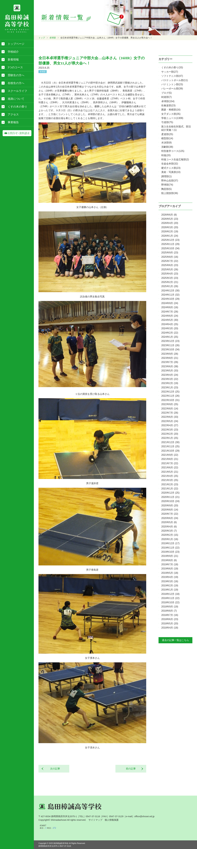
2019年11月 (170, 547)
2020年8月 (169, 509)
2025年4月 (169, 273)
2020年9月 (169, 505)
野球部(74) (167, 184)
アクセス (13, 114)
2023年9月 (169, 353)
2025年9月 (169, 252)
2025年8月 (169, 257)
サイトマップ (95, 820)
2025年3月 (169, 278)
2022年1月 (169, 438)
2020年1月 (169, 539)
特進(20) (166, 155)
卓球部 (52, 37)
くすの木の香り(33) (172, 67)
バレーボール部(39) (172, 88)
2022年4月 (169, 425)
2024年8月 (169, 307)
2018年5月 (169, 623)
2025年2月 (169, 282)
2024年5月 (169, 320)
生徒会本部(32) (169, 163)
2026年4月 (169, 223)
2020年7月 (169, 514)
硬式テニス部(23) (170, 168)
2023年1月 (169, 387)
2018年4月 (169, 627)
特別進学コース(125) (172, 151)
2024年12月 (170, 290)
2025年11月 (170, 244)
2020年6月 (169, 518)
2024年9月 (169, 303)
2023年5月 (169, 370)
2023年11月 (170, 345)
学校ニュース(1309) (172, 118)
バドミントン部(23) (172, 84)
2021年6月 (169, 467)
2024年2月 (169, 332)
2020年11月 (170, 497)
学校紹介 (13, 51)
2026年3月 (169, 227)
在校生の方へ (16, 83)
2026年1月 (169, 235)
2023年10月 (170, 349)
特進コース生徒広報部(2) (175, 159)
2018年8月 (169, 610)
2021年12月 (170, 442)
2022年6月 (169, 417)
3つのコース (15, 67)
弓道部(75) (167, 122)
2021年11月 (170, 446)
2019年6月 (169, 568)
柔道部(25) (167, 134)
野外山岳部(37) (169, 180)
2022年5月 (169, 421)
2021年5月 (169, 472)
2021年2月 (169, 484)
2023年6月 (169, 366)
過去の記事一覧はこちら (175, 640)
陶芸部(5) (166, 189)
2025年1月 (169, 286)
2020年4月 (169, 526)
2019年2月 (169, 585)
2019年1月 (169, 589)
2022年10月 (170, 400)
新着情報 (13, 59)
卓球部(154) (167, 101)
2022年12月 (170, 391)
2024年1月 (169, 337)
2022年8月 (169, 408)
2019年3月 (169, 581)
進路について (16, 98)
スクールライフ (17, 90)
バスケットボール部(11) (174, 80)
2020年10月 (170, 501)
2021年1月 (169, 488)
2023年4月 (169, 375)
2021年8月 (169, 459)
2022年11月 (170, 395)
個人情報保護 (112, 820)
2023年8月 (169, 358)
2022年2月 (169, 434)
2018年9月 (169, 606)
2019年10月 (170, 552)
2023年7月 (169, 362)
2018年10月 (170, 602)
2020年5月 (169, 522)
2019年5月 (169, 573)
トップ (41, 37)
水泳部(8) (166, 142)
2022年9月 (169, 404)
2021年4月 (169, 476)
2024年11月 (170, 294)
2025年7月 (169, 261)
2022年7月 (169, 412)
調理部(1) (166, 176)
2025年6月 (169, 265)
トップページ (16, 43)
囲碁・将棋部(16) (170, 109)
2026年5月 (169, 219)
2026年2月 (169, 231)
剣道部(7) (166, 97)
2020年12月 (170, 492)
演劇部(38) (167, 147)
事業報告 (13, 122)
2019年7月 (169, 564)
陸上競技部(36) (169, 193)
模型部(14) (167, 138)
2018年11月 (170, 598)
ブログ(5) (166, 93)
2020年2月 (169, 535)
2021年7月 (169, 463)
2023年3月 (169, 379)
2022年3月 (169, 429)
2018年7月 (169, 615)
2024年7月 (169, 311)
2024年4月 (169, 324)
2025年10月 (170, 248)
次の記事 (54, 768)
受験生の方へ (16, 75)
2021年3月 (169, 480)
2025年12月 (170, 240)
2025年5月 (169, 269)
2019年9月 (169, 556)
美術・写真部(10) (170, 172)
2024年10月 (170, 299)
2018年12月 (170, 594)
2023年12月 (170, 341)
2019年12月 (170, 543)
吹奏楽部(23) (168, 105)
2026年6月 (169, 214)
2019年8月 (169, 560)
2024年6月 (169, 315)
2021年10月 (170, 450)
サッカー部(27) (169, 71)
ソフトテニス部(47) (172, 76)
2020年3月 (169, 530)
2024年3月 (169, 328)
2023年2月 (169, 383)
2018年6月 (169, 619)
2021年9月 (169, 455)
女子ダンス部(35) (170, 114)
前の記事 (132, 768)
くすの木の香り (17, 106)
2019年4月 (169, 577)
